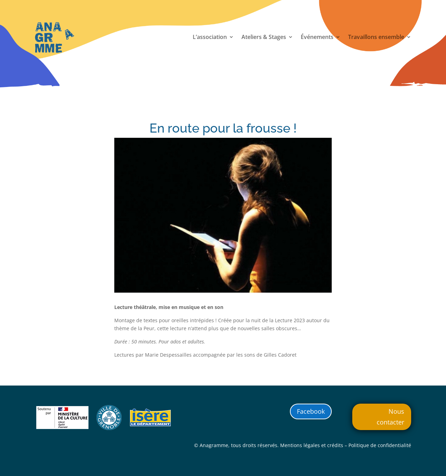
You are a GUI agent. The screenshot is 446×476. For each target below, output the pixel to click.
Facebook (311, 411)
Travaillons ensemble (376, 37)
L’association (210, 37)
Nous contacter (390, 416)
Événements (317, 37)
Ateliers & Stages (263, 37)
